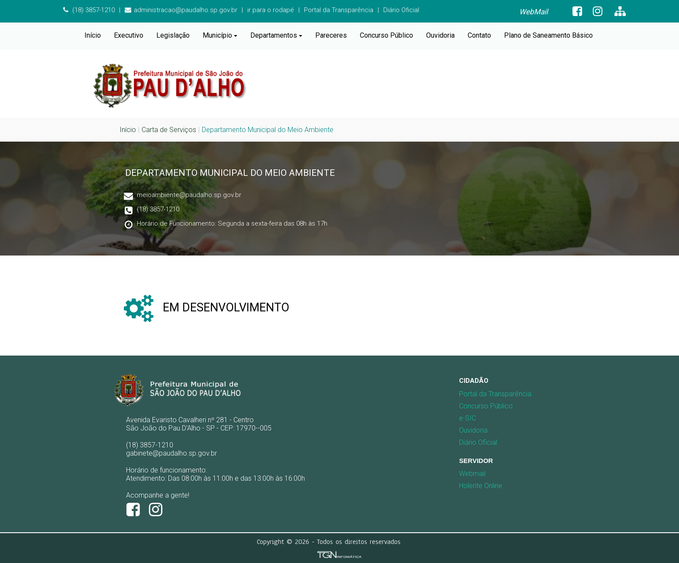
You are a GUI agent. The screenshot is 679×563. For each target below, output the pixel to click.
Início (92, 35)
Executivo (128, 35)
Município (220, 35)
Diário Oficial (401, 10)
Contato (479, 35)
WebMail (533, 11)
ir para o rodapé (270, 10)
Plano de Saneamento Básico (548, 35)
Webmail (472, 473)
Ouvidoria (440, 35)
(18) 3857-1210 (89, 10)
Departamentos (276, 35)
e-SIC (467, 418)
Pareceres (331, 35)
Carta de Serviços (169, 130)
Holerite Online (480, 486)
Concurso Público (386, 35)
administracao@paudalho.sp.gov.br (181, 10)
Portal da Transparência (338, 10)
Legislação (173, 35)
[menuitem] (533, 11)
